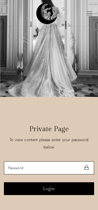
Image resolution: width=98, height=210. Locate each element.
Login (49, 188)
